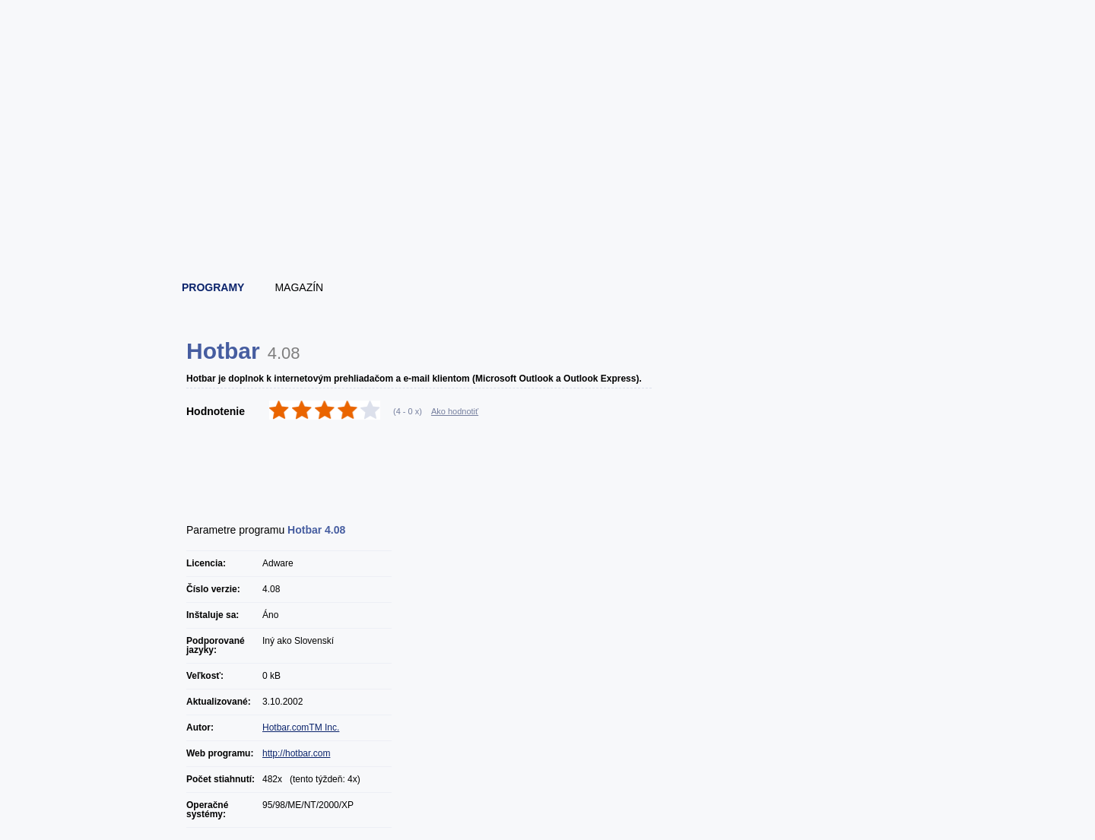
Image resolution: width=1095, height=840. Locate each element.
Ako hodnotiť (454, 411)
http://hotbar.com (296, 753)
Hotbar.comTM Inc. (300, 727)
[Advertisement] (548, 224)
